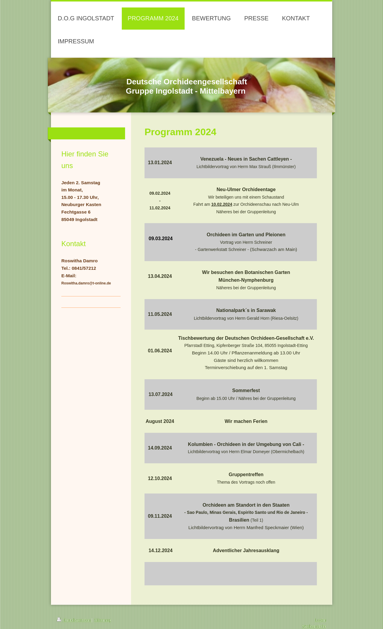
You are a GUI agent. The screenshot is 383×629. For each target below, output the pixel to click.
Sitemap (102, 619)
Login (320, 619)
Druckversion (74, 619)
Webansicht (314, 626)
